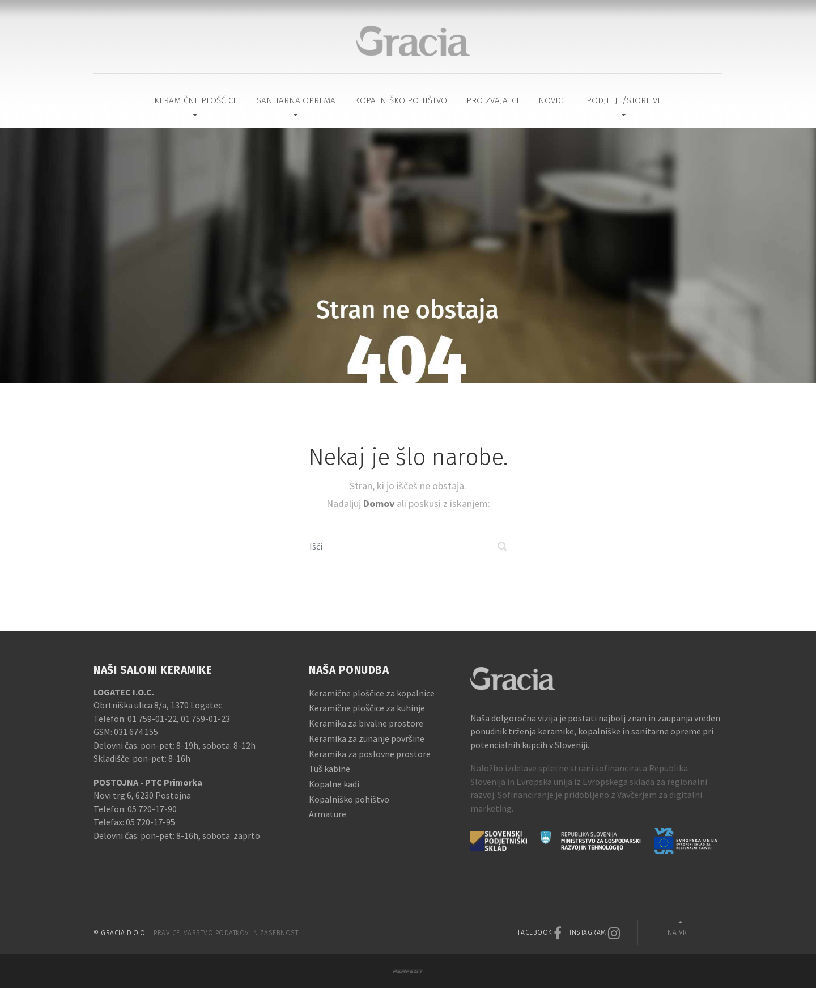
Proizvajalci (492, 100)
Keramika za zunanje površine (366, 738)
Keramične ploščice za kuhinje (367, 707)
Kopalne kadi (334, 783)
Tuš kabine (329, 768)
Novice (552, 100)
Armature (327, 814)
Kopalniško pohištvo (401, 100)
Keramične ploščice (195, 100)
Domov (380, 503)
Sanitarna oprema (296, 100)
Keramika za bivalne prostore (366, 723)
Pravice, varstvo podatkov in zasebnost (226, 933)
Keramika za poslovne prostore (370, 753)
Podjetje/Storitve (624, 100)
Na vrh (680, 932)
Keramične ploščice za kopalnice (372, 693)
